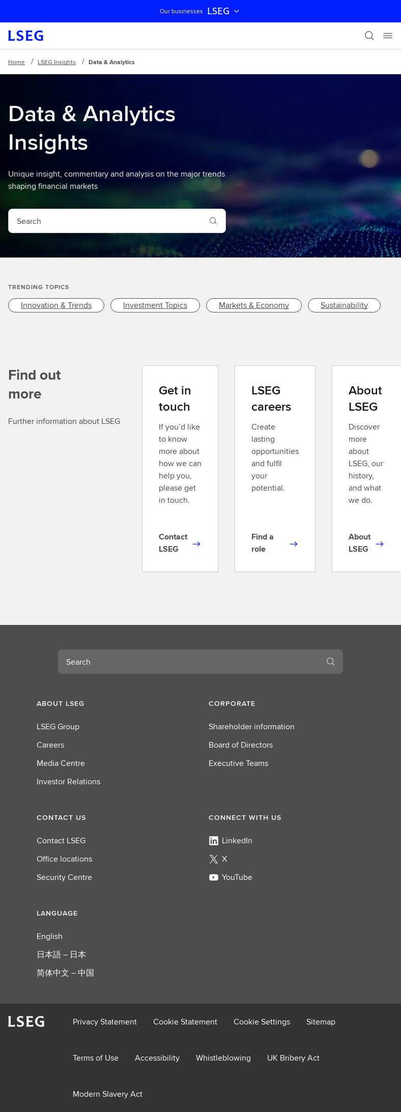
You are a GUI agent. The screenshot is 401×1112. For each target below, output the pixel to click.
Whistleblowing (223, 1058)
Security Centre (64, 877)
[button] (114, 703)
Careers (50, 745)
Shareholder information (252, 726)
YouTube (230, 877)
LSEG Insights (57, 62)
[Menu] (388, 35)
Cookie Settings (262, 1022)
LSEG (224, 11)
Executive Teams (238, 763)
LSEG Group (58, 726)
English (50, 936)
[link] (56, 305)
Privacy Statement (105, 1022)
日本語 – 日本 (61, 954)
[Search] (369, 35)
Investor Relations (68, 781)
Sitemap (320, 1022)
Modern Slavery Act (107, 1094)
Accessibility (157, 1058)
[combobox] (105, 221)
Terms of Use (96, 1058)
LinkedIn (230, 840)
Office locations (64, 859)
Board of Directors (241, 745)
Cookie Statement (185, 1022)
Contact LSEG (61, 840)
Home (16, 62)
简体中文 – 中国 (65, 973)
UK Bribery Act (293, 1058)
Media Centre (61, 763)
